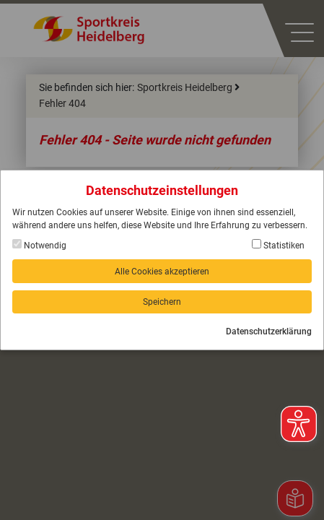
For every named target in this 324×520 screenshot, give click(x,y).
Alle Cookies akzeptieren (162, 271)
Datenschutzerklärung (269, 331)
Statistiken (278, 245)
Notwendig (39, 245)
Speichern (162, 302)
